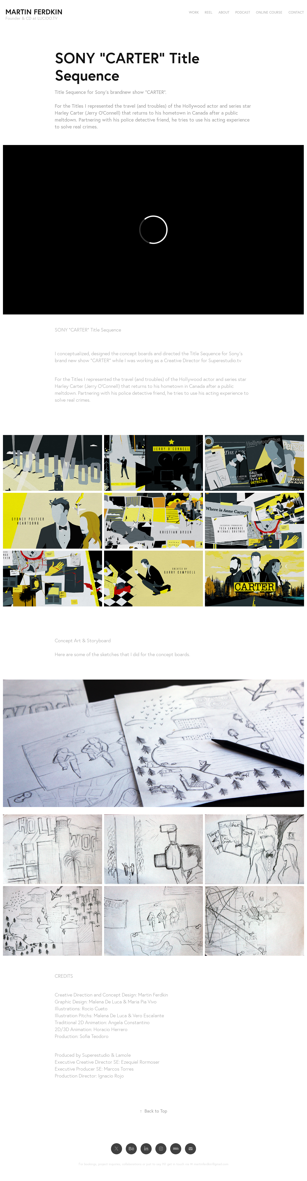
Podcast (242, 12)
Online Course (269, 12)
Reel (208, 12)
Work (194, 12)
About (223, 12)
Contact (296, 12)
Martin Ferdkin (33, 11)
